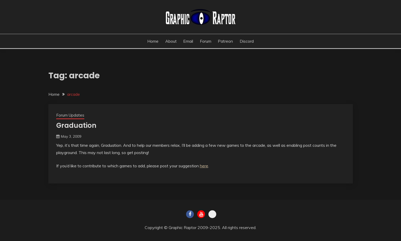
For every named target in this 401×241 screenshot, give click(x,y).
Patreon (225, 41)
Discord (247, 41)
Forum (205, 41)
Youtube (201, 214)
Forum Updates (70, 115)
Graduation (76, 125)
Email (188, 41)
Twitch (212, 214)
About (171, 41)
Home (152, 41)
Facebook (190, 214)
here (204, 165)
